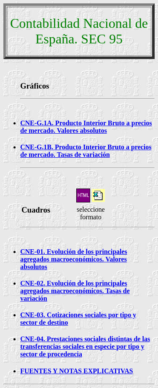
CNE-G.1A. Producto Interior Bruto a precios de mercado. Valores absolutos (86, 126)
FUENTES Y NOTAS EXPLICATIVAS (76, 371)
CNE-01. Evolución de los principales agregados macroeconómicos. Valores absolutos (73, 259)
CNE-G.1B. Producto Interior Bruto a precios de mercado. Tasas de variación (86, 150)
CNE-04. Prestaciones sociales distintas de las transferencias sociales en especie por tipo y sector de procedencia (85, 346)
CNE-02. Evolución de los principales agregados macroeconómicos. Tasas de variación (75, 291)
